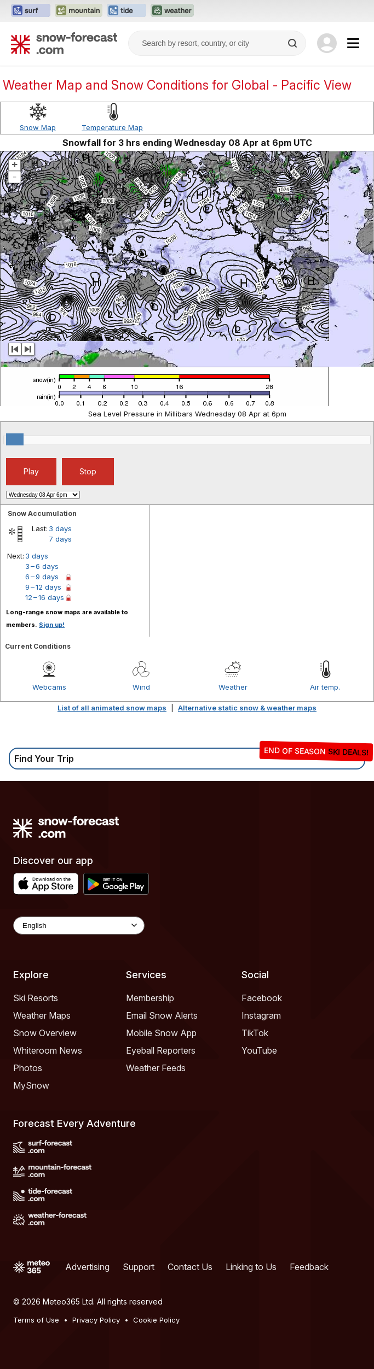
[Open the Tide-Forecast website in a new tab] (126, 11)
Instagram (261, 1015)
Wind (141, 687)
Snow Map (38, 127)
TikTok (254, 1032)
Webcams (49, 687)
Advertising (87, 1266)
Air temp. (325, 687)
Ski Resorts (35, 997)
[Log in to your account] (327, 43)
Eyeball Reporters (160, 1050)
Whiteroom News (47, 1050)
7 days (60, 538)
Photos (27, 1067)
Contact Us (190, 1266)
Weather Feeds (156, 1067)
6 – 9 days (42, 576)
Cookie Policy (156, 1319)
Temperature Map (112, 127)
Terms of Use (36, 1319)
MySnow (31, 1085)
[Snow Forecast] (64, 43)
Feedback (309, 1266)
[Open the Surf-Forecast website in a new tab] (30, 11)
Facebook (261, 997)
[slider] (15, 439)
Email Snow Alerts (162, 1015)
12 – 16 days (44, 597)
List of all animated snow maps (111, 707)
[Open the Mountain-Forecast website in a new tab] (78, 11)
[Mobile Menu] (353, 43)
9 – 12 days (43, 587)
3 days (60, 528)
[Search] (293, 43)
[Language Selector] (79, 925)
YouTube (259, 1050)
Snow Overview (45, 1032)
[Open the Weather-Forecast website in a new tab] (172, 11)
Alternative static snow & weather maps (247, 707)
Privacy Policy (96, 1319)
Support (138, 1266)
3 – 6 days (42, 566)
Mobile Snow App (161, 1032)
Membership (150, 997)
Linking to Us (251, 1266)
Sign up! (52, 624)
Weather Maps (42, 1015)
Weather (233, 687)
